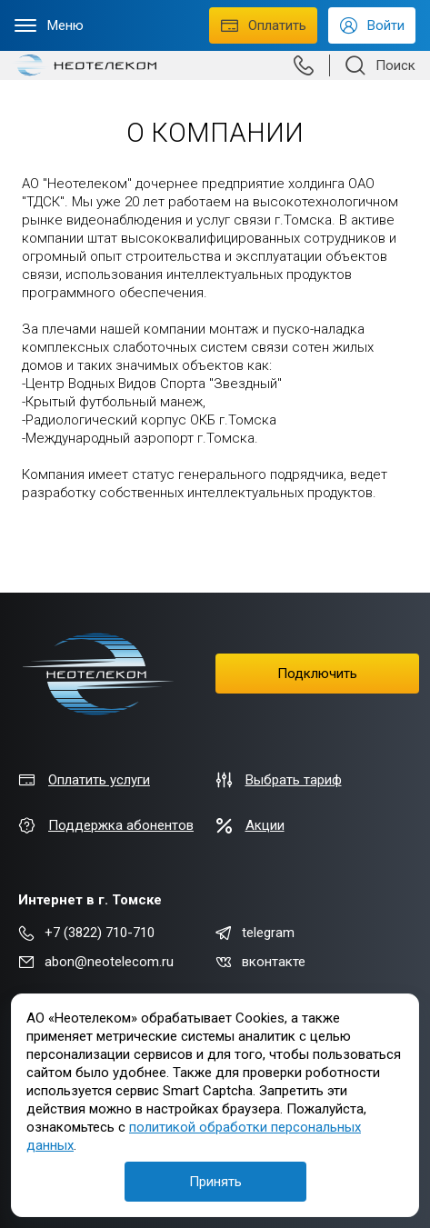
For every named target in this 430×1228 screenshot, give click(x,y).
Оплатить (263, 25)
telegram (255, 932)
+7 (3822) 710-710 (86, 932)
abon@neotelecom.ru (96, 961)
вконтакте (260, 961)
